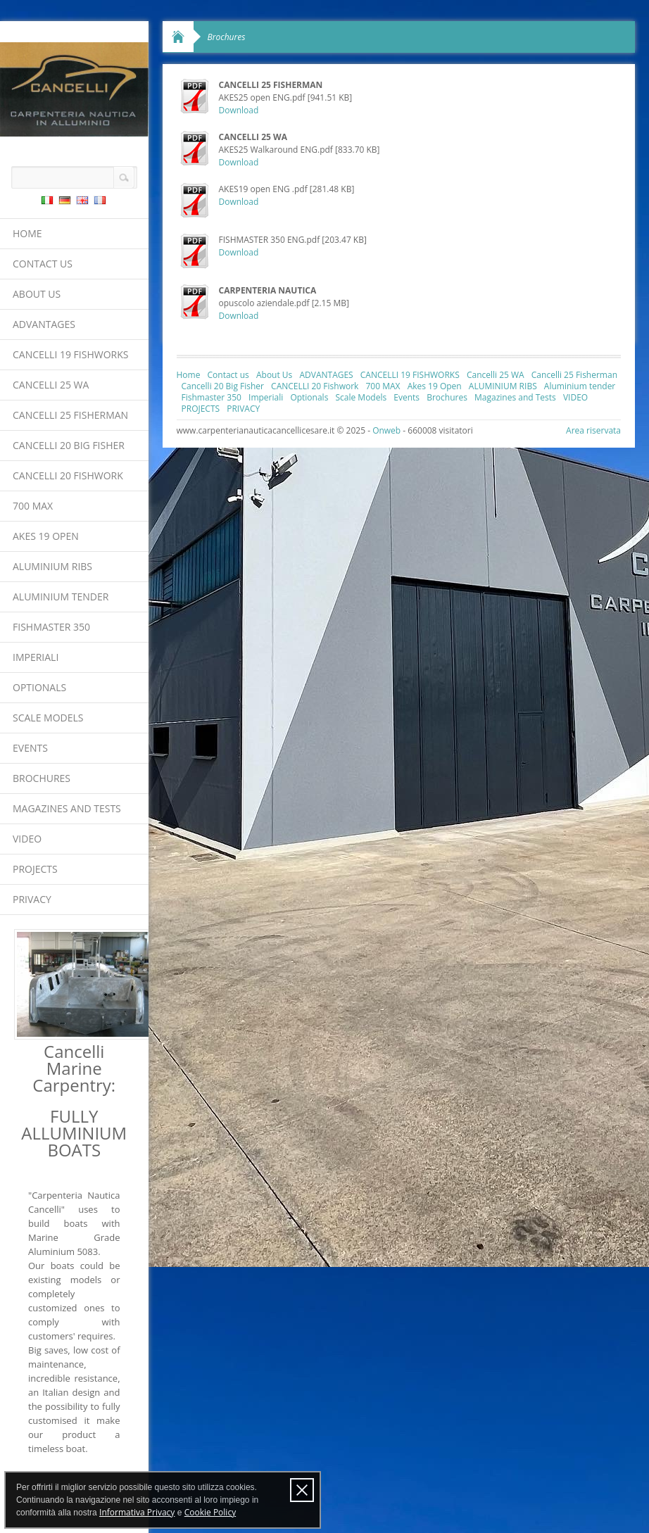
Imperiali (35, 657)
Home (27, 233)
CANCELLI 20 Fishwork (68, 475)
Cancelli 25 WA (51, 384)
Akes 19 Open (46, 536)
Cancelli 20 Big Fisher (69, 445)
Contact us (43, 263)
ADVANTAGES (44, 324)
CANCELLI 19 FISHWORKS (70, 354)
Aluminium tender (60, 596)
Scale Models (48, 717)
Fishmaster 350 (51, 626)
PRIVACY (32, 899)
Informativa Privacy (137, 1512)
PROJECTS (35, 869)
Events (30, 748)
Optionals (39, 687)
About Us (37, 294)
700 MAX (33, 505)
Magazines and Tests (67, 808)
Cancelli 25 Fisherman (70, 415)
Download (239, 110)
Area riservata (593, 430)
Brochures (41, 778)
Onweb (386, 430)
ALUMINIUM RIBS (52, 566)
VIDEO (27, 838)
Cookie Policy (210, 1512)
